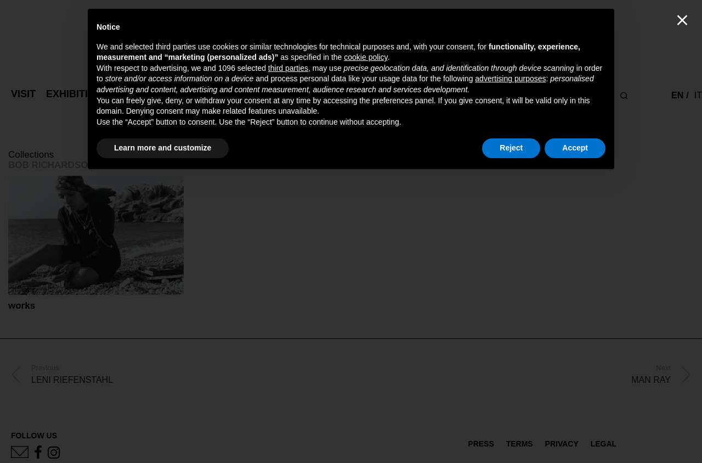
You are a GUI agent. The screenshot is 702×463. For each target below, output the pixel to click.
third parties (288, 68)
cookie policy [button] (365, 57)
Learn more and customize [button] (162, 147)
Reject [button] (511, 147)
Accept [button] (575, 147)
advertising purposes (510, 78)
